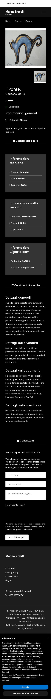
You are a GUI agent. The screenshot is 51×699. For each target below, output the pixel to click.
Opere (18, 21)
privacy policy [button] (8, 648)
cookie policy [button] (26, 659)
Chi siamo (10, 568)
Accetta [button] (25, 687)
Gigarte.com (27, 628)
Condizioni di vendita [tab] (25, 285)
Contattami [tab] (25, 440)
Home (8, 21)
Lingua (8, 580)
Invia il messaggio (17, 537)
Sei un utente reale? (15, 505)
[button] (47, 638)
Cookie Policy (11, 576)
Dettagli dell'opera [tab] (25, 141)
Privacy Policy (11, 572)
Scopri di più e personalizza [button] (25, 693)
